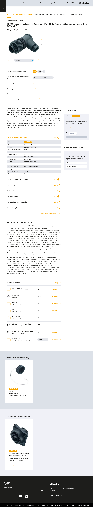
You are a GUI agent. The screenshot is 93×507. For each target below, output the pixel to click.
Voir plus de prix (69, 127)
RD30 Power (29, 14)
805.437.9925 (55, 490)
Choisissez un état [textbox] (71, 166)
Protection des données (42, 505)
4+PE (34, 71)
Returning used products (83, 505)
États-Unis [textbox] (69, 162)
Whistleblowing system (69, 505)
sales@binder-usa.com (56, 495)
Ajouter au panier (76, 136)
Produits (9, 14)
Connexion (9, 505)
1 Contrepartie (37, 99)
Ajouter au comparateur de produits (41, 83)
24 (43, 71)
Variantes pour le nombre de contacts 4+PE (18, 78)
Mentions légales (30, 505)
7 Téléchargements (39, 89)
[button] (3, 3)
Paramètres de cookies (56, 505)
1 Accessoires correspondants (41, 94)
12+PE (39, 71)
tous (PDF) (55, 283)
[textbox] (23, 60)
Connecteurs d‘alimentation (18, 14)
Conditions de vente (19, 505)
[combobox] (24, 60)
